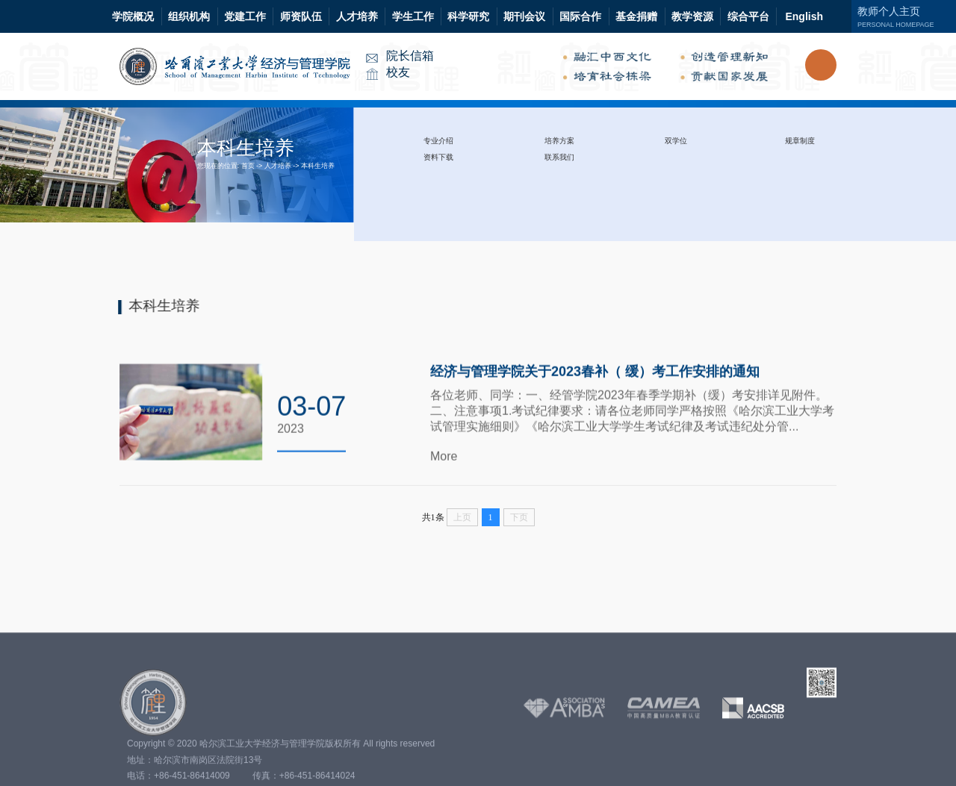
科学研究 (468, 16)
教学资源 (692, 16)
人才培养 (357, 16)
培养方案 (559, 141)
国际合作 (580, 16)
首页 (248, 165)
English (804, 16)
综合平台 (748, 16)
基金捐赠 (636, 16)
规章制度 (800, 141)
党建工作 (245, 16)
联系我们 (559, 157)
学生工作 (413, 16)
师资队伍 (301, 16)
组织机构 (189, 16)
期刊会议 (524, 16)
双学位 (676, 141)
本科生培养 (318, 165)
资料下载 (438, 157)
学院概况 (133, 16)
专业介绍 (438, 141)
